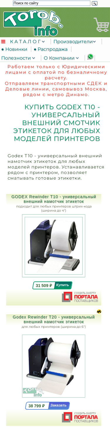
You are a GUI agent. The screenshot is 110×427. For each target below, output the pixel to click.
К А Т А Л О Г (26, 41)
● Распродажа (52, 49)
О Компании (60, 58)
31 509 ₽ (44, 285)
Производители (73, 41)
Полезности (16, 58)
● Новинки (15, 49)
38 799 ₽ (36, 406)
